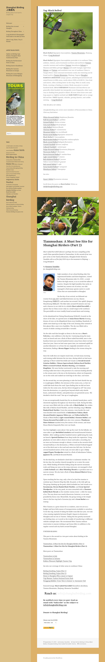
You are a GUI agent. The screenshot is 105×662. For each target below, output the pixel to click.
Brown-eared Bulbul (50, 135)
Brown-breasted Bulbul (51, 154)
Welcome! (9, 23)
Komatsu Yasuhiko (52, 267)
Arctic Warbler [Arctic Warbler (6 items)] (9, 150)
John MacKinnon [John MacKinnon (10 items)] (11, 175)
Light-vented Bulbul (50, 157)
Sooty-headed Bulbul (50, 167)
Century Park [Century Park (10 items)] (16, 160)
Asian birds (75, 642)
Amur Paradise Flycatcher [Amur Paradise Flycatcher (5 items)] (12, 147)
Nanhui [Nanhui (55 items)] (9, 182)
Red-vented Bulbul (49, 164)
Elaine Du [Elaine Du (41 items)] (10, 164)
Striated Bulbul (48, 122)
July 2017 (56, 299)
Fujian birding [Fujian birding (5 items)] (9, 168)
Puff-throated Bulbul (50, 120)
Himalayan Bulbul (49, 169)
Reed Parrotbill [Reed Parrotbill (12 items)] (10, 192)
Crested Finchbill (49, 144)
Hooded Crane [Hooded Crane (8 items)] (10, 170)
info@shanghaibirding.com (52, 186)
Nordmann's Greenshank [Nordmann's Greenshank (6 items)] (12, 184)
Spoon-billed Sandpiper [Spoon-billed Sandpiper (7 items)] (11, 206)
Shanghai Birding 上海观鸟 (15, 8)
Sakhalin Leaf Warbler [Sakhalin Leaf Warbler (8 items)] (12, 194)
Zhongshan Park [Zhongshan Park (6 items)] (19, 211)
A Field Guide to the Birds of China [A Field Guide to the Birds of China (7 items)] (14, 146)
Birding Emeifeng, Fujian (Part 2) (54, 573)
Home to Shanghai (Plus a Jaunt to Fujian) (58, 576)
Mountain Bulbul (49, 132)
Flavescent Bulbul (49, 152)
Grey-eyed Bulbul (49, 125)
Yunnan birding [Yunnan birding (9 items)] (10, 211)
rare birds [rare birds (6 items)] (18, 190)
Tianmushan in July (50, 556)
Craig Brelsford (54, 55)
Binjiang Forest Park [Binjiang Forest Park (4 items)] (10, 152)
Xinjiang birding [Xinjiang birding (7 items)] (10, 208)
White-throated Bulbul (51, 117)
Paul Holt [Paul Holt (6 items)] (22, 186)
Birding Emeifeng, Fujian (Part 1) (54, 571)
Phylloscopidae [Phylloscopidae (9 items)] (17, 188)
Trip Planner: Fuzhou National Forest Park (58, 578)
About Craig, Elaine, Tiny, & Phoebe (14, 40)
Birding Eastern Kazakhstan (14, 66)
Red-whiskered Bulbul (51, 159)
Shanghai (84, 75)
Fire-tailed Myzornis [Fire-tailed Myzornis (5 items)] (15, 166)
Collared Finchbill (49, 147)
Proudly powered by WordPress (52, 658)
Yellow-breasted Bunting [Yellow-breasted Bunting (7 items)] (12, 210)
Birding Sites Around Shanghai (12, 27)
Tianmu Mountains (78, 53)
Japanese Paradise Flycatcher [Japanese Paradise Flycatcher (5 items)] (12, 171)
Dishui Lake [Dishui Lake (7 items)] (17, 161)
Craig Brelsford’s (15, 35)
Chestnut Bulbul (49, 130)
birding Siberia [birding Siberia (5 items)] (9, 159)
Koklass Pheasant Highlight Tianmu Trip (57, 561)
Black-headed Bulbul (50, 140)
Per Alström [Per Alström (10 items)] (9, 188)
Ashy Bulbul (47, 127)
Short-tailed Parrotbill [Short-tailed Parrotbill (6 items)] (11, 202)
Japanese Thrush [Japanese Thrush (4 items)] (9, 173)
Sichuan (83, 65)
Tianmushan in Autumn (51, 559)
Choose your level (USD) (50, 620)
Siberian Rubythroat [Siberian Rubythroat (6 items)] (11, 204)
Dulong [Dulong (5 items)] (22, 161)
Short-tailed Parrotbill (64, 644)
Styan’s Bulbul (48, 179)
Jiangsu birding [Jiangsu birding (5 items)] (16, 173)
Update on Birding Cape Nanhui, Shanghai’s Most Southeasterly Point (13, 55)
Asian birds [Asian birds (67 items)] (18, 150)
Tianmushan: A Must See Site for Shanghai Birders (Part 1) (63, 544)
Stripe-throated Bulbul (51, 149)
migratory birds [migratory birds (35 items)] (12, 179)
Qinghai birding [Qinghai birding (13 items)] (11, 190)
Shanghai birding (53, 644)
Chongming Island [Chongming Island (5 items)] (10, 161)
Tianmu (74, 644)
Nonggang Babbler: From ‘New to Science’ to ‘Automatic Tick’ (64, 581)
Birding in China (84, 642)
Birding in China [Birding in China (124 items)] (15, 157)
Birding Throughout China (14, 31)
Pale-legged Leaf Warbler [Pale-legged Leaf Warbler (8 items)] (13, 186)
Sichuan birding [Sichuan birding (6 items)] (20, 204)
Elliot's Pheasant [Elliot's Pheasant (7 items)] (19, 164)
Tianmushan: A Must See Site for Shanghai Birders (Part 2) (68, 243)
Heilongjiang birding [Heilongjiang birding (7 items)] (18, 168)
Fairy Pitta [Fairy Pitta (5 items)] (8, 166)
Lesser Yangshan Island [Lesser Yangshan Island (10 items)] (12, 177)
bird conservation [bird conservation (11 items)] (11, 154)
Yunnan (88, 63)
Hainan (66, 68)
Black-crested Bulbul (50, 142)
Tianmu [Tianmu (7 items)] (19, 206)
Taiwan (54, 70)
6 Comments (82, 644)
